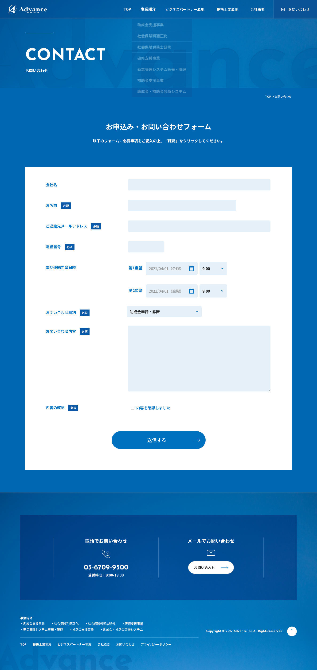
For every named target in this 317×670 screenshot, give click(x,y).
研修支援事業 (134, 623)
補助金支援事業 (83, 629)
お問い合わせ (298, 9)
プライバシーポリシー (156, 644)
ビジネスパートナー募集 (184, 9)
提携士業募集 (227, 9)
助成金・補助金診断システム (123, 629)
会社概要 (257, 9)
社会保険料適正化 (66, 623)
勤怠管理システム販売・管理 (43, 629)
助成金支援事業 (34, 623)
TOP (122, 9)
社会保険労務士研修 (101, 623)
